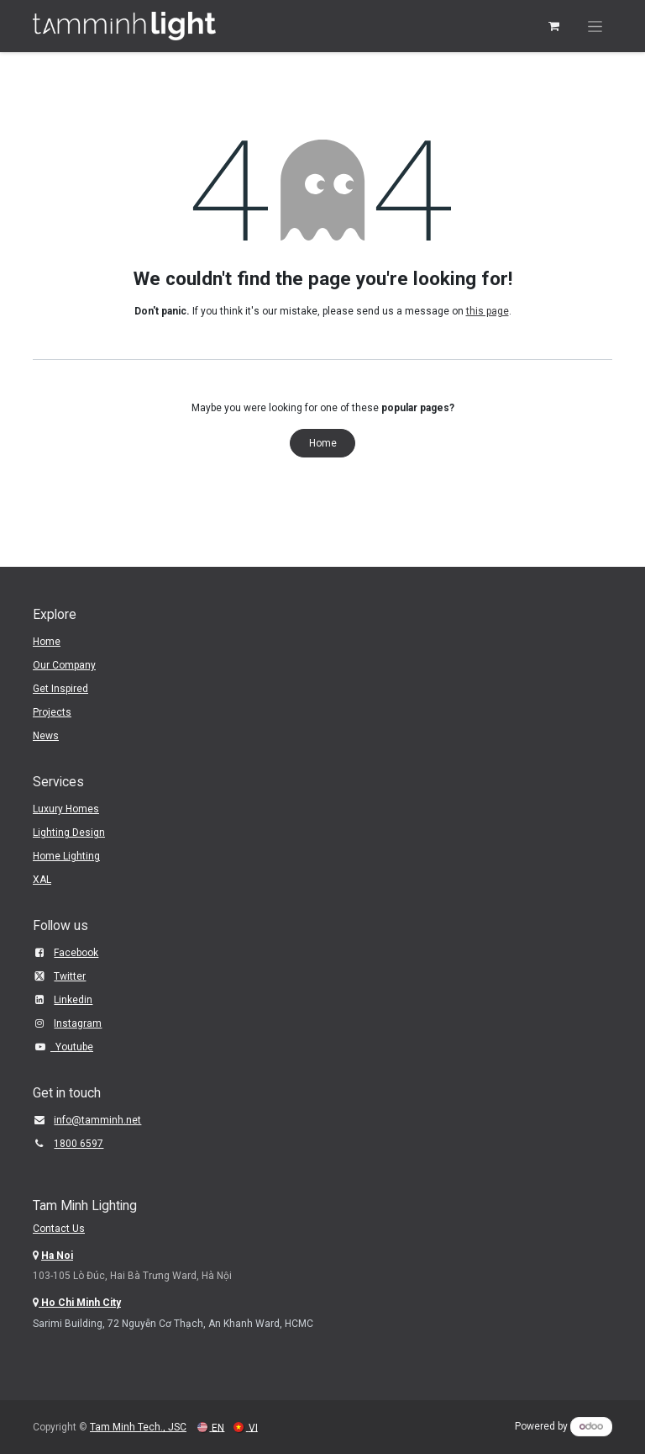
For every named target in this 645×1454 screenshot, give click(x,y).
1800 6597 (78, 1144)
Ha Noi (57, 1255)
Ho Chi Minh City (80, 1303)
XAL (42, 880)
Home (323, 443)
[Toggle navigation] (595, 26)
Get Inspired (60, 689)
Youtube (71, 1047)
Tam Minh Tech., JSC (138, 1427)
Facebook (76, 953)
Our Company (64, 665)
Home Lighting (66, 856)
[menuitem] (210, 1427)
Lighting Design (69, 832)
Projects (52, 712)
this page (487, 311)
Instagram (78, 1023)
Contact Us (59, 1229)
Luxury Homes (66, 809)
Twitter (70, 976)
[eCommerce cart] (553, 26)
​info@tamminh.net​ (97, 1120)
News (46, 736)
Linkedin (73, 1000)
